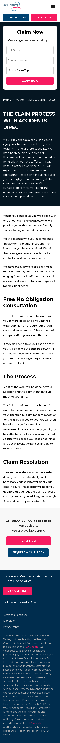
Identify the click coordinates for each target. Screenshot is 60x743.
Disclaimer (9, 621)
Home (7, 99)
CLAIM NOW (44, 17)
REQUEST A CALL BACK (28, 552)
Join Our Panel (17, 590)
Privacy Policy (11, 626)
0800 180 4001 (17, 17)
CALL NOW (29, 540)
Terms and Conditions (15, 614)
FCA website (31, 646)
